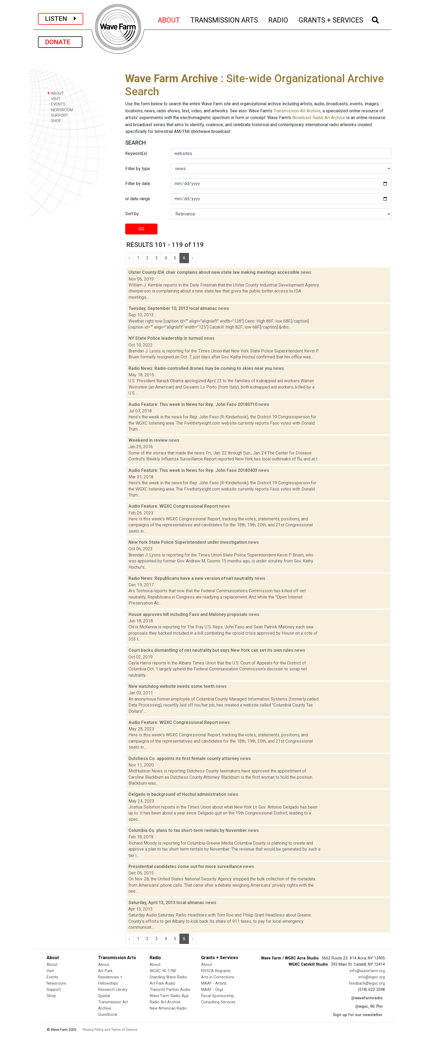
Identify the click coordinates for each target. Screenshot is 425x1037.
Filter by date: (138, 183)
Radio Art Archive (165, 1002)
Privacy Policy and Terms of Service (110, 1030)
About (52, 964)
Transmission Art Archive (297, 110)
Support (54, 989)
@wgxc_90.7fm (369, 1006)
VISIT (53, 98)
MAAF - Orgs (212, 989)
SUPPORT (57, 115)
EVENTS (56, 104)
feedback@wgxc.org (367, 983)
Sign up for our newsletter (358, 1015)
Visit (50, 971)
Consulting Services (218, 1002)
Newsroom (56, 983)
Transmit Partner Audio (170, 989)
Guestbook (107, 1014)
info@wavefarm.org (367, 971)
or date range (137, 198)
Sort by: (132, 213)
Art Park (105, 971)
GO (141, 228)
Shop (51, 996)
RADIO (278, 19)
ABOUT (169, 19)
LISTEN (60, 19)
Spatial (104, 996)
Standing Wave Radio (168, 977)
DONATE (60, 42)
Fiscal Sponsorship (217, 996)
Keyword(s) (136, 153)
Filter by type (137, 168)
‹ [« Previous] (129, 257)
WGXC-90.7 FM (163, 971)
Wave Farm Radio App (169, 996)
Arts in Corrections (217, 977)
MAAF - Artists (214, 983)
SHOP (54, 120)
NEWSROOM (60, 109)
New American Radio (168, 1008)
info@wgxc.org (371, 977)
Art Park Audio (162, 983)
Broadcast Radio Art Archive (318, 117)
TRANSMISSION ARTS (224, 19)
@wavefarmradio (367, 998)
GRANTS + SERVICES (331, 19)
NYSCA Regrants (216, 971)
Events (52, 977)
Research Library (112, 989)
